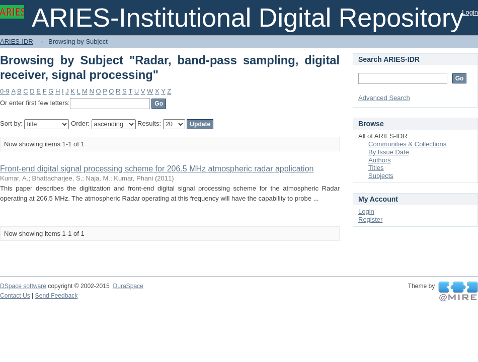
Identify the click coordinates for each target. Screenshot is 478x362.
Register (370, 219)
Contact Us (15, 295)
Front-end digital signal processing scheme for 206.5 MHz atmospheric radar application (156, 168)
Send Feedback (56, 295)
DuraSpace (128, 286)
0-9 (5, 91)
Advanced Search (384, 98)
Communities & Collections (407, 144)
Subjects (380, 175)
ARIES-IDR (16, 41)
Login (470, 12)
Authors (379, 160)
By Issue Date (388, 152)
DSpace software (23, 286)
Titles (376, 167)
